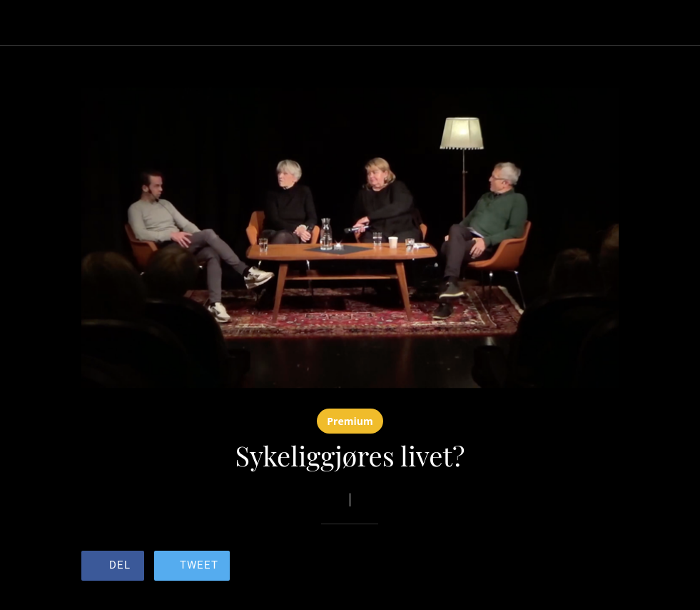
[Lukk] (22, 22)
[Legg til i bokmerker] (567, 567)
